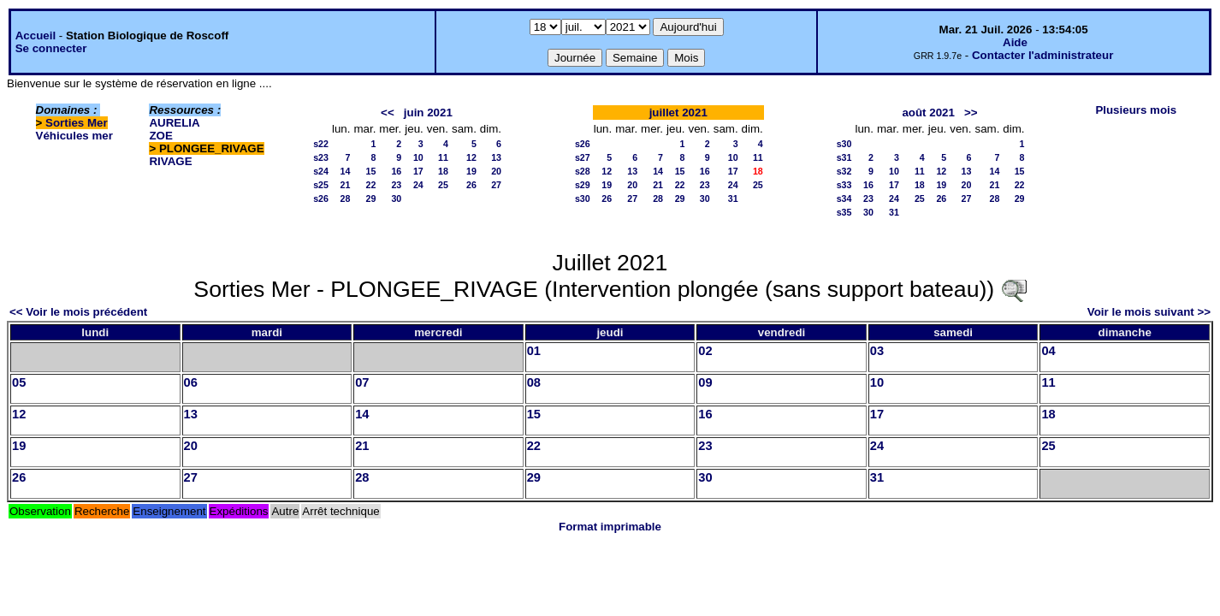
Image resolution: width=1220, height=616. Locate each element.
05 (19, 382)
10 (418, 157)
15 (370, 171)
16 (396, 171)
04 (1048, 351)
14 (346, 171)
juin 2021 (428, 112)
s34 (844, 198)
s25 (321, 185)
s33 (844, 185)
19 (471, 171)
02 (705, 351)
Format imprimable (610, 526)
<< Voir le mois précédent (78, 311)
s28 (582, 171)
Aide (1015, 42)
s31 (844, 157)
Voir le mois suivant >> (1149, 311)
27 (496, 185)
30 (396, 198)
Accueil (35, 35)
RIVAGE (170, 161)
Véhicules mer (74, 135)
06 (191, 382)
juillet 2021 (678, 112)
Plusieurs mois (1135, 110)
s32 (844, 171)
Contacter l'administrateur (1042, 55)
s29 (582, 185)
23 (396, 185)
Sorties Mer (76, 122)
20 (496, 171)
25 (443, 185)
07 (362, 382)
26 (471, 185)
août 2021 (928, 112)
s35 (844, 212)
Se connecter (51, 48)
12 (471, 157)
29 (370, 198)
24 (418, 185)
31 (733, 198)
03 (877, 351)
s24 (321, 171)
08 (534, 382)
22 (370, 185)
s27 (582, 157)
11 (443, 157)
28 (346, 198)
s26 (321, 198)
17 (418, 171)
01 (534, 351)
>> (971, 112)
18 (443, 171)
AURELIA (174, 122)
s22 (321, 144)
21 (346, 185)
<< (387, 112)
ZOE (160, 135)
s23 (321, 157)
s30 (582, 198)
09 (705, 382)
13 (496, 157)
